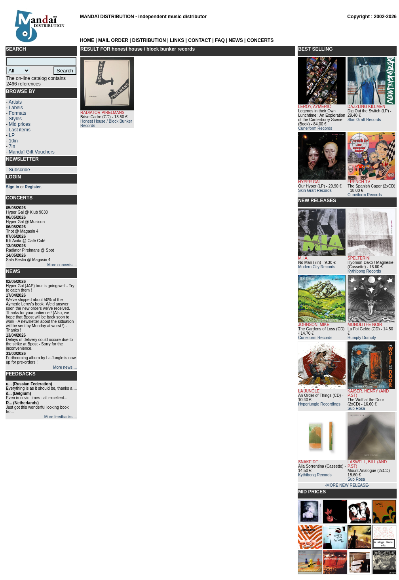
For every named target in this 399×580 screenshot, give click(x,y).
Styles (15, 118)
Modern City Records (316, 267)
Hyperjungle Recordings (319, 404)
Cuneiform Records (315, 128)
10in (13, 141)
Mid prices (19, 124)
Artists (15, 102)
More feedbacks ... (60, 417)
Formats (17, 113)
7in (12, 146)
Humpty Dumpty (362, 337)
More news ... (65, 367)
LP (12, 135)
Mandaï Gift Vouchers (31, 152)
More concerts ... (62, 265)
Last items (19, 130)
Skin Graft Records (364, 120)
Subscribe (19, 169)
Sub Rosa (356, 408)
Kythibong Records (364, 271)
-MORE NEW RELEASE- (347, 485)
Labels (16, 107)
